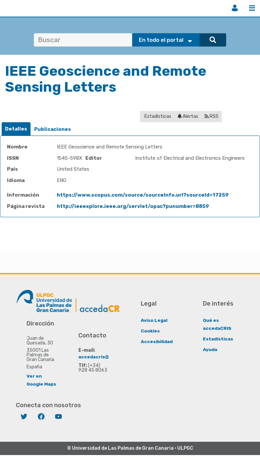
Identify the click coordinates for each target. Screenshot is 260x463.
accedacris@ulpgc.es (104, 356)
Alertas (188, 116)
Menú (252, 8)
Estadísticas (157, 116)
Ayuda (210, 349)
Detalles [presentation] (16, 129)
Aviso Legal (154, 320)
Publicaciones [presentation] (52, 129)
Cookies (150, 330)
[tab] (16, 129)
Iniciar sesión (235, 8)
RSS (211, 116)
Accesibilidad (157, 341)
